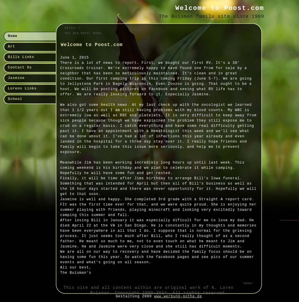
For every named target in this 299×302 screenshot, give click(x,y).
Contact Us (20, 68)
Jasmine (16, 78)
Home (13, 36)
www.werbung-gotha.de (178, 296)
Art (11, 47)
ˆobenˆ (248, 283)
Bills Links (21, 57)
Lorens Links (22, 89)
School (15, 99)
